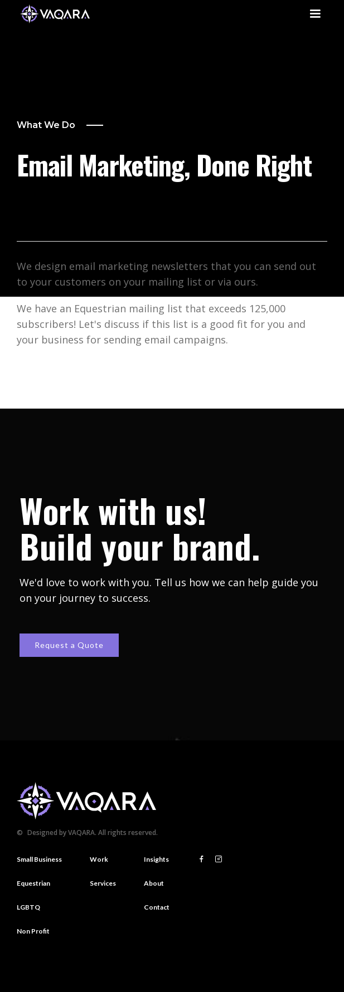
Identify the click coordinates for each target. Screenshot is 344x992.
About (154, 883)
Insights (156, 859)
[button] (315, 14)
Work (99, 859)
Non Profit (33, 931)
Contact (156, 907)
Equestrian (33, 883)
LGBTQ (28, 907)
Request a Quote (69, 645)
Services (103, 883)
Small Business (39, 859)
